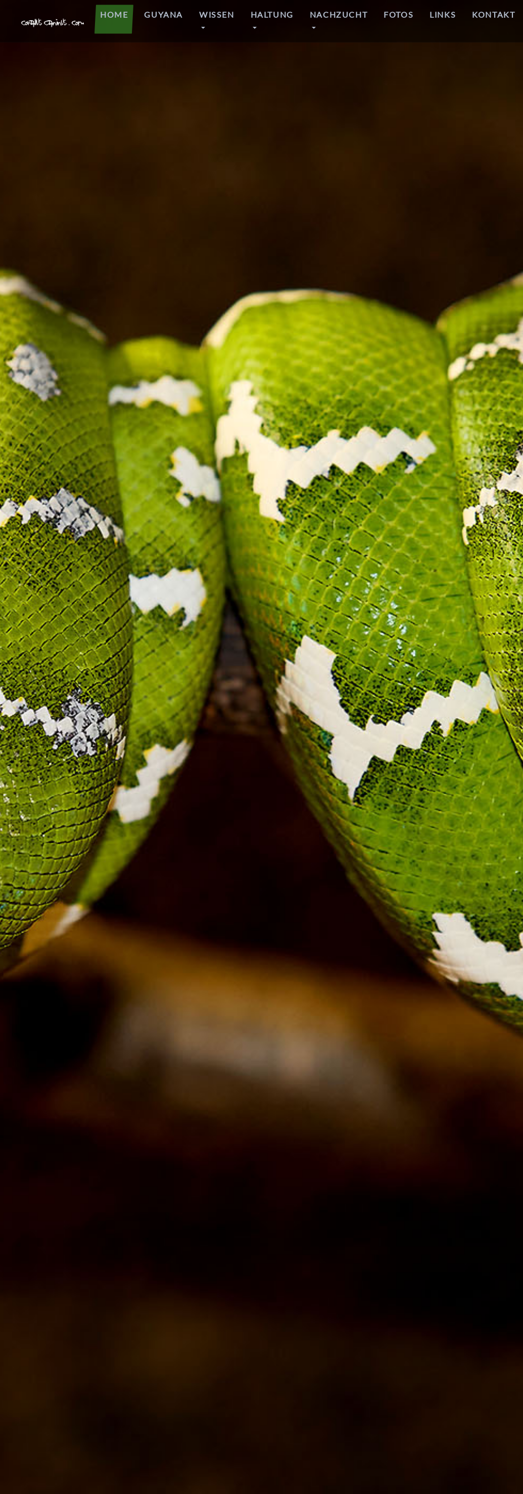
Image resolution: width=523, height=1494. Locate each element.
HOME (114, 14)
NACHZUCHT (338, 14)
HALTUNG (272, 14)
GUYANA (163, 14)
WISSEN (216, 14)
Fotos (398, 14)
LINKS (443, 14)
